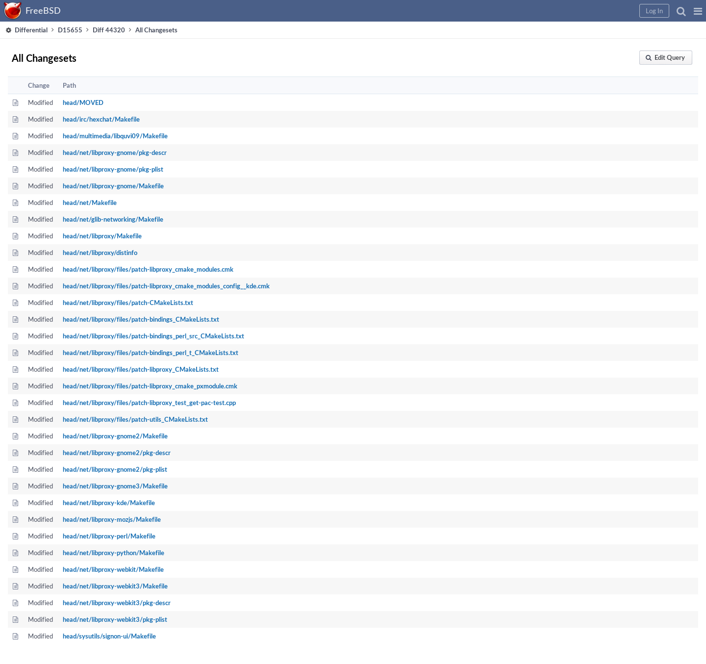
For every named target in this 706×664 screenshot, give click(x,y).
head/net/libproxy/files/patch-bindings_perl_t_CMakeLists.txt (150, 352)
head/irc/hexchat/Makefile (101, 119)
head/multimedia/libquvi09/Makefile (115, 135)
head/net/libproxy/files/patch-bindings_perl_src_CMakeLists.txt (153, 336)
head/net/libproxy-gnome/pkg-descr (115, 152)
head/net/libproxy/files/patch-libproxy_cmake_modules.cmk (148, 269)
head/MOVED (83, 102)
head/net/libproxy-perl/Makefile (109, 536)
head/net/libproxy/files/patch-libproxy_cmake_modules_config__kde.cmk (166, 285)
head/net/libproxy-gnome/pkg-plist (113, 169)
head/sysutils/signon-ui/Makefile (109, 636)
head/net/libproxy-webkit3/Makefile (115, 586)
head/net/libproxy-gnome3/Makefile (115, 486)
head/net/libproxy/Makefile (102, 235)
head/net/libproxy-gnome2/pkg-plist (115, 469)
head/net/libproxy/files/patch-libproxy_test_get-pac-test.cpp (149, 402)
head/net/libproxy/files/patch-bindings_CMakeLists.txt (141, 319)
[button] (698, 11)
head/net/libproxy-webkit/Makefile (113, 569)
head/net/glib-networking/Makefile (113, 219)
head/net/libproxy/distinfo (100, 252)
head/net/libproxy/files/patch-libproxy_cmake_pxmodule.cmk (150, 386)
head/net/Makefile (90, 202)
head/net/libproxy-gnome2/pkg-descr (117, 452)
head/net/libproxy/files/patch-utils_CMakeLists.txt (135, 419)
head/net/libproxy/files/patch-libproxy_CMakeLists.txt (141, 369)
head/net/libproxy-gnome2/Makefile (115, 436)
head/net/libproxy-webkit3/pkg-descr (117, 602)
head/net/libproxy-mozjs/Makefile (112, 519)
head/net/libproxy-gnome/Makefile (113, 185)
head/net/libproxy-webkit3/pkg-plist (115, 619)
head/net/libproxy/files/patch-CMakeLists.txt (128, 302)
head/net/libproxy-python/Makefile (113, 552)
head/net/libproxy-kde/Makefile (109, 502)
